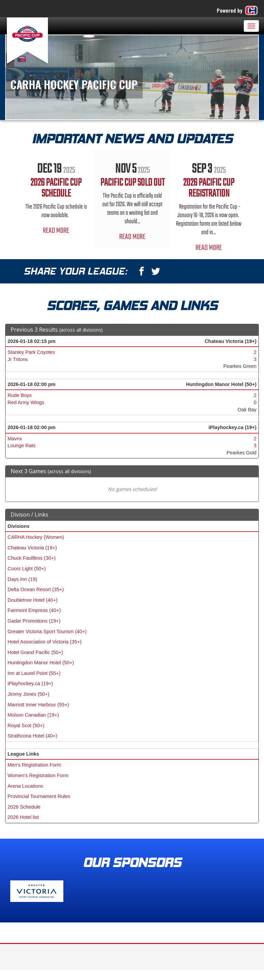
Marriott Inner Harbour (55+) (38, 704)
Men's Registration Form (34, 765)
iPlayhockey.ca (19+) (30, 683)
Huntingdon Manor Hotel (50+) (41, 662)
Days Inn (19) (22, 579)
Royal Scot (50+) (26, 725)
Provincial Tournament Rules (39, 796)
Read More (56, 231)
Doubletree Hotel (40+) (33, 600)
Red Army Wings (26, 402)
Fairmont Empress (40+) (34, 610)
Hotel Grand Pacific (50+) (35, 652)
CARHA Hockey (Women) (36, 537)
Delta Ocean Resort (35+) (36, 589)
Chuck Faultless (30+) (31, 558)
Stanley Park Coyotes (31, 352)
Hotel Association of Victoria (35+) (44, 641)
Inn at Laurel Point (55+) (34, 673)
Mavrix (15, 438)
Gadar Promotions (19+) (34, 621)
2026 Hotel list (23, 817)
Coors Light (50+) (27, 568)
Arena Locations (25, 786)
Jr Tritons (18, 359)
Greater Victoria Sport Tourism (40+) (47, 631)
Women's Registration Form (38, 775)
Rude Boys (20, 395)
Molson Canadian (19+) (33, 715)
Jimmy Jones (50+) (28, 694)
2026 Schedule (24, 807)
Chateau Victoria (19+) (32, 547)
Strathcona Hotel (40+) (32, 736)
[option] (56, 196)
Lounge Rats (22, 445)
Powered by (238, 10)
